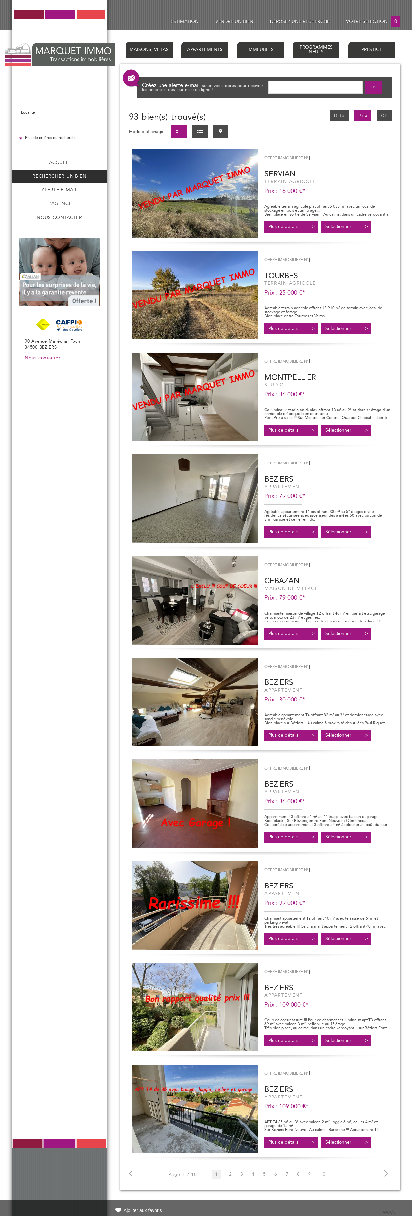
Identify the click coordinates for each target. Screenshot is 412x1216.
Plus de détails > (291, 227)
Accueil (59, 162)
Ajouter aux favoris (143, 1210)
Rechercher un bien (59, 176)
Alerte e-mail (60, 190)
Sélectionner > (346, 227)
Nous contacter (59, 217)
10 (323, 1174)
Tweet (387, 1212)
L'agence (59, 203)
